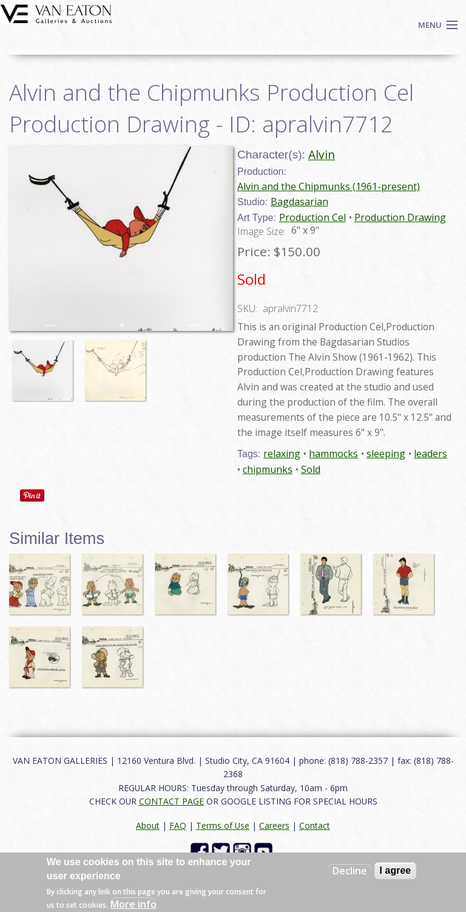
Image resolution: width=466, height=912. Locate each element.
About (148, 825)
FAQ (177, 825)
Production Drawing (400, 217)
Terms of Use (222, 825)
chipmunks (267, 469)
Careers (274, 825)
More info (133, 904)
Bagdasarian (299, 201)
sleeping (385, 453)
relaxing (281, 453)
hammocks (333, 453)
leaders (430, 453)
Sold (310, 469)
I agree (395, 870)
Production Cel (312, 217)
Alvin (321, 154)
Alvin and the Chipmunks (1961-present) (328, 186)
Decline (350, 870)
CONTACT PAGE (171, 801)
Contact (314, 825)
